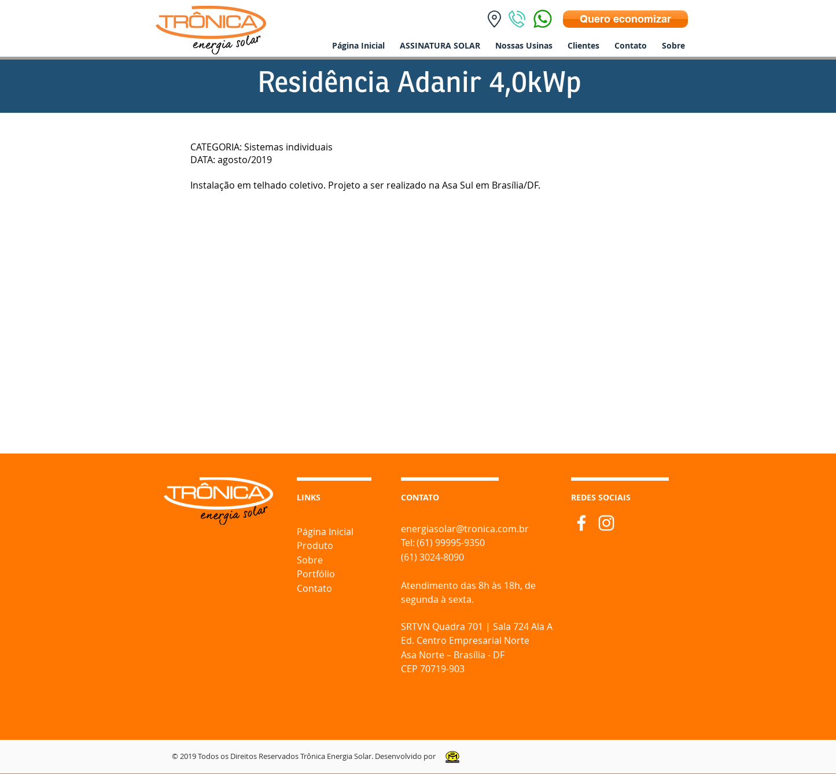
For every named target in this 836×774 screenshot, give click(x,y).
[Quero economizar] (625, 19)
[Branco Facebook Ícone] (581, 523)
